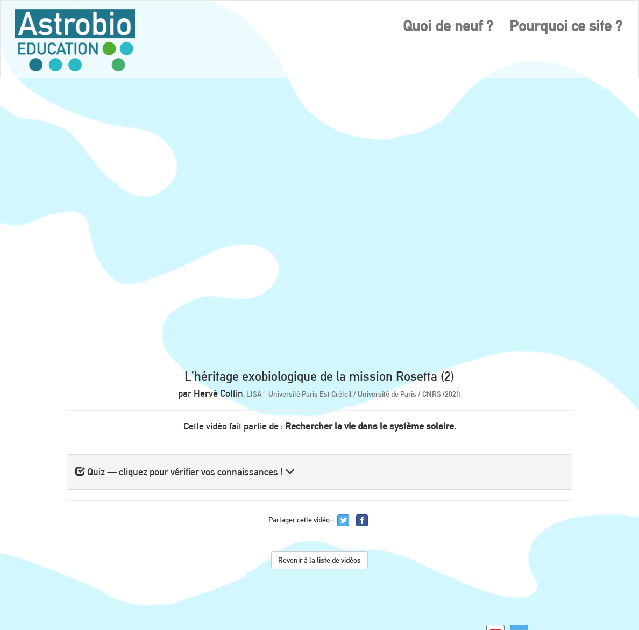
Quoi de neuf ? (448, 26)
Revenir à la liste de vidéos (319, 560)
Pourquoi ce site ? (565, 26)
